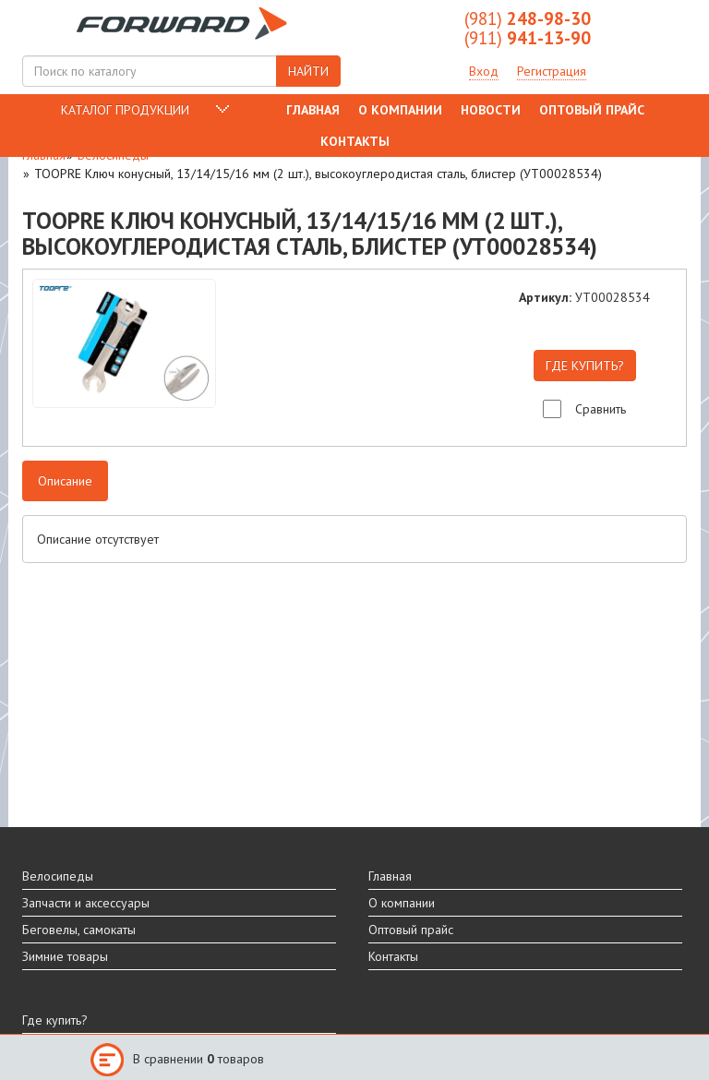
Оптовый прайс (591, 110)
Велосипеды (57, 876)
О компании (400, 110)
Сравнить (600, 409)
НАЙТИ (308, 71)
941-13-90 (527, 38)
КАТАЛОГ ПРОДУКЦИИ (125, 110)
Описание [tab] (65, 481)
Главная (313, 110)
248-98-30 (527, 18)
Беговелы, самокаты (79, 929)
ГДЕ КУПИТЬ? (585, 365)
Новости (491, 110)
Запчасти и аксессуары (86, 902)
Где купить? (55, 1020)
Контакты (355, 141)
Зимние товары (65, 956)
